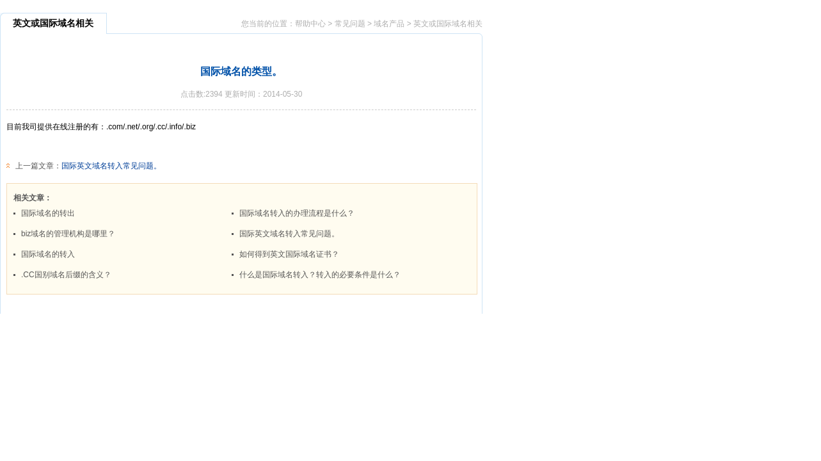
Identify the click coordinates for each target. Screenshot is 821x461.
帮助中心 (310, 23)
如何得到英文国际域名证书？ (289, 254)
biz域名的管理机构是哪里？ (68, 233)
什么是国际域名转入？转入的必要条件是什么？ (320, 274)
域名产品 (389, 23)
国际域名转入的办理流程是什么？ (297, 213)
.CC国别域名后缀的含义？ (66, 274)
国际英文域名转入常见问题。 (111, 165)
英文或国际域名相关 (447, 23)
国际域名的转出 (48, 213)
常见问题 (350, 23)
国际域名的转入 (48, 254)
